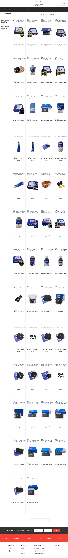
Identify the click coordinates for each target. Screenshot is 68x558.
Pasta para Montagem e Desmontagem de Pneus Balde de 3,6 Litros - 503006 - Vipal (33, 288)
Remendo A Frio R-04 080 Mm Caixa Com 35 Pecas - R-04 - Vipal (46, 59)
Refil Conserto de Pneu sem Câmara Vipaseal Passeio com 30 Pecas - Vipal (46, 174)
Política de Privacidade (9, 551)
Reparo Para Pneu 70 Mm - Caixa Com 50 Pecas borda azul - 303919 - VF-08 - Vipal (19, 97)
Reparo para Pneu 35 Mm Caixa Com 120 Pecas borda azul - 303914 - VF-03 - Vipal (33, 174)
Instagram (16, 537)
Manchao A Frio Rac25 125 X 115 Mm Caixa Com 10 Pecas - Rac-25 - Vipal (33, 441)
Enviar (56, 530)
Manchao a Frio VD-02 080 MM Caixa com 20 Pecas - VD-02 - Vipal (46, 365)
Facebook (4, 537)
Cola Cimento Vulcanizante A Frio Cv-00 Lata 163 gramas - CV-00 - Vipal (33, 59)
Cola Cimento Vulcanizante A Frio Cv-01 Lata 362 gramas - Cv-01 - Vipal (19, 212)
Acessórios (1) (4, 22)
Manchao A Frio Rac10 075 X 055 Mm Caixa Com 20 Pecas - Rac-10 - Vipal (47, 136)
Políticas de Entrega (24, 550)
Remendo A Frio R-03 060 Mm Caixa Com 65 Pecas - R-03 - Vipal (32, 21)
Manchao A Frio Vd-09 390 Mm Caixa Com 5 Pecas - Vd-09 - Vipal (61, 288)
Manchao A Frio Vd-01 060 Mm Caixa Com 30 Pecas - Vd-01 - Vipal (60, 365)
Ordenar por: (44, 14)
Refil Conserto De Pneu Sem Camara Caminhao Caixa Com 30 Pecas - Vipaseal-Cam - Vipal (19, 288)
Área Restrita (23, 553)
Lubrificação (65, 9)
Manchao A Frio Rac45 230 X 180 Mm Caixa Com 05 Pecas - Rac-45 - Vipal (19, 403)
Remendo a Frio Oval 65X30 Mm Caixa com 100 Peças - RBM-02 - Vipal (46, 212)
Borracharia (13, 9)
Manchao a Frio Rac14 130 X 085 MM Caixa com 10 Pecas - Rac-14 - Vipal (47, 97)
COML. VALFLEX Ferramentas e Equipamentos (6, 3)
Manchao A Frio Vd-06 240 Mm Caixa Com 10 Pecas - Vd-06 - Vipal (46, 326)
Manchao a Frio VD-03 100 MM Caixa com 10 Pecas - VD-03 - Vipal (32, 365)
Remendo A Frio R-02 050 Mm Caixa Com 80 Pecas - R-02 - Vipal (18, 21)
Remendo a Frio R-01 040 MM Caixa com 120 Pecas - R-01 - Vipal (46, 21)
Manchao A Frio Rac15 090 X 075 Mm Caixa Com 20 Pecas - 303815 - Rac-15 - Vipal (33, 479)
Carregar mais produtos (39, 520)
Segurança (22, 548)
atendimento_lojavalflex (46, 537)
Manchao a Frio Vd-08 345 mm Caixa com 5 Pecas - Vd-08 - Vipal (19, 326)
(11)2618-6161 (41, 548)
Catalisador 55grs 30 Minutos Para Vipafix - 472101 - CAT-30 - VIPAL (47, 250)
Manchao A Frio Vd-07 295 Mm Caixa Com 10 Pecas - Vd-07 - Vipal (32, 326)
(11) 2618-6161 (37, 2)
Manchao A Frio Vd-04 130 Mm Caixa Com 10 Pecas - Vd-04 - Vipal (18, 365)
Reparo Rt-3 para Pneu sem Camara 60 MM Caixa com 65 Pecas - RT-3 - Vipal (60, 21)
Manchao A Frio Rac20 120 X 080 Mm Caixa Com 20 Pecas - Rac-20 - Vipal (19, 479)
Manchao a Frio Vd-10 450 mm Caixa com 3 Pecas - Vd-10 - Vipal (47, 288)
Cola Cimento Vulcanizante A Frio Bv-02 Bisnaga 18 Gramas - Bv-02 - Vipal (19, 174)
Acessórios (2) (4, 28)
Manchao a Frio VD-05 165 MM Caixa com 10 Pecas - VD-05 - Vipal (60, 326)
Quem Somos (9, 548)
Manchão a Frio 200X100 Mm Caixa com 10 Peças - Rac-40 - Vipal (61, 403)
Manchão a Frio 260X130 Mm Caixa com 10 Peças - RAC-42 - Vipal (47, 403)
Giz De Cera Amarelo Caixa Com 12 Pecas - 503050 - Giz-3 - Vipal (60, 174)
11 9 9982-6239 (44, 555)
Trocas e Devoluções (24, 551)
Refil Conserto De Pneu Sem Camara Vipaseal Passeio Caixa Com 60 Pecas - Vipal (19, 59)
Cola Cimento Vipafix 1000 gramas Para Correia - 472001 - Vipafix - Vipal (32, 250)
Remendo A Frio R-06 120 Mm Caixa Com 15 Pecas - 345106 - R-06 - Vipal (60, 212)
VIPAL (14, 19)
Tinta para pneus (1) (5, 26)
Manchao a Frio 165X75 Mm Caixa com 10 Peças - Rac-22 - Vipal (60, 441)
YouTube (62, 537)
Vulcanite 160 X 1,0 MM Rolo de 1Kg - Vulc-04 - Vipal (33, 97)
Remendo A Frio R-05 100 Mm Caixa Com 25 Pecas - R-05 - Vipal (18, 250)
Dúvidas (8, 552)
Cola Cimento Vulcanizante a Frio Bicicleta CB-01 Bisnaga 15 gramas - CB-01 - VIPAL (33, 136)
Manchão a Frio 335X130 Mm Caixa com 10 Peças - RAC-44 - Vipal (33, 403)
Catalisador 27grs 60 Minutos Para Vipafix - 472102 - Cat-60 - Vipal (61, 250)
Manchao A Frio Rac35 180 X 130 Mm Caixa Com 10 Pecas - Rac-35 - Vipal (19, 441)
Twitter (29, 537)
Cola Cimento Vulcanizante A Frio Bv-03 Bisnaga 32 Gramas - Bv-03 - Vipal (19, 136)
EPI (27, 9)
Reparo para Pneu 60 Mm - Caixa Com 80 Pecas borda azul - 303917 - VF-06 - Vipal (33, 212)
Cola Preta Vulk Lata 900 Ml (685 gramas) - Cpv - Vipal (60, 97)
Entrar (63, 3)
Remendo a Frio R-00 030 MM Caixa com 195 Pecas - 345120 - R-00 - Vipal (60, 59)
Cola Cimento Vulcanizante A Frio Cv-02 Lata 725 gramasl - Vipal (61, 136)
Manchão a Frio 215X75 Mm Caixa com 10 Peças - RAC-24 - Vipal (46, 441)
